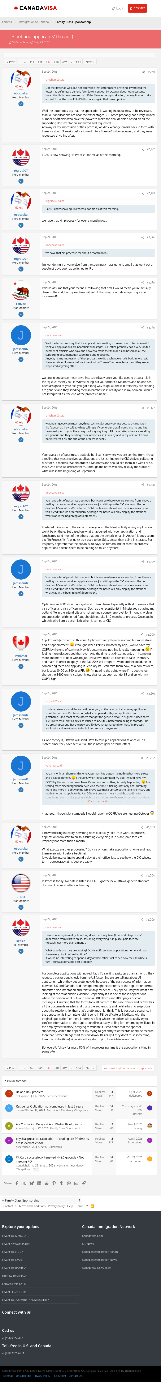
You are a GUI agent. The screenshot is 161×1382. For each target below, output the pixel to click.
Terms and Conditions (32, 1206)
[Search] (154, 8)
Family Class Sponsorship (65, 1128)
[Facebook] (4, 1321)
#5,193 (151, 193)
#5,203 (150, 827)
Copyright (60, 1375)
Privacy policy (56, 1206)
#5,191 (151, 72)
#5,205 (150, 919)
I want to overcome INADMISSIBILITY (25, 1299)
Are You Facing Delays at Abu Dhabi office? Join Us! (49, 1124)
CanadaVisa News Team (97, 1267)
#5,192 (151, 149)
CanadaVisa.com (92, 1235)
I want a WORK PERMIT (17, 1243)
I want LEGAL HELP (14, 1291)
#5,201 (151, 693)
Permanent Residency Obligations (67, 1110)
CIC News (88, 1243)
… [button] (25, 61)
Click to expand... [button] (98, 801)
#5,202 (150, 758)
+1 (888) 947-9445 (13, 1353)
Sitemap (8, 1375)
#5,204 (150, 875)
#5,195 (151, 282)
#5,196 (151, 327)
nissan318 (22, 1110)
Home (79, 1206)
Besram (137, 1114)
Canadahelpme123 (27, 1165)
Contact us (9, 1206)
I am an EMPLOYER (14, 1283)
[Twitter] (27, 1321)
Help (70, 1206)
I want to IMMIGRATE (15, 1235)
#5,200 (150, 634)
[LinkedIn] (19, 1321)
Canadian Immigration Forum (100, 1251)
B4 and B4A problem (29, 1092)
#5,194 (151, 237)
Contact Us (75, 1375)
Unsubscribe (23, 1375)
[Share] (143, 72)
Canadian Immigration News (99, 1259)
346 (40, 61)
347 (48, 61)
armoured (136, 1161)
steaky (138, 1128)
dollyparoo (22, 1096)
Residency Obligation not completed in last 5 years (49, 1106)
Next (89, 62)
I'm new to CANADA (14, 1275)
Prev (12, 62)
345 (32, 61)
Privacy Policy (42, 1375)
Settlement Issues (58, 1096)
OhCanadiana (20, 42)
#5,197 (151, 408)
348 (56, 61)
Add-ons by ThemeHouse (125, 1370)
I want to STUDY (12, 1251)
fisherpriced (23, 1146)
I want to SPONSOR (14, 1267)
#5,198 (151, 484)
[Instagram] (12, 1321)
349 (64, 61)
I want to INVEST (12, 1259)
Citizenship (55, 1146)
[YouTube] (34, 1321)
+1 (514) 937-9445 (12, 1338)
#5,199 (151, 561)
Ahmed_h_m (23, 1128)
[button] (7, 8)
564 (78, 61)
